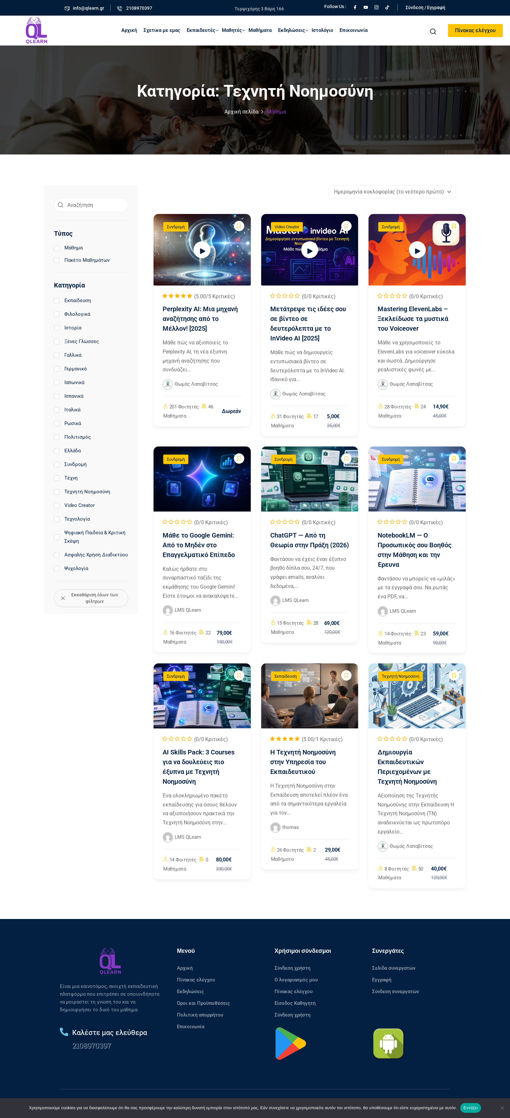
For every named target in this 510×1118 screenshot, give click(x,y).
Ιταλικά (67, 410)
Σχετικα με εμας (161, 30)
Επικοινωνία (354, 30)
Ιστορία (67, 328)
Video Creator (74, 505)
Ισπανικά (68, 396)
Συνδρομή (70, 464)
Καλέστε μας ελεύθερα (109, 1033)
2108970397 (91, 1045)
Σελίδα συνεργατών (393, 968)
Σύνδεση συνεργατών (395, 991)
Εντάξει (470, 1107)
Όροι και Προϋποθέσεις (203, 1003)
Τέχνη (66, 478)
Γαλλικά (67, 355)
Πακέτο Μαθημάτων (82, 260)
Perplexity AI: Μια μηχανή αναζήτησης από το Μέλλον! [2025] (200, 318)
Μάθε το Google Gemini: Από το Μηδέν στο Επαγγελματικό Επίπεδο (199, 545)
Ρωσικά (67, 423)
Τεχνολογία (72, 519)
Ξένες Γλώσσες (76, 341)
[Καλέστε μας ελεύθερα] (64, 1032)
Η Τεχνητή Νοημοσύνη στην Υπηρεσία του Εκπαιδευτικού (303, 762)
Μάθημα (68, 248)
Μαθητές (233, 30)
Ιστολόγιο (322, 30)
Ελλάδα (67, 451)
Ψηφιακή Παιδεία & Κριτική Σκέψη (90, 537)
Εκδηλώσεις (293, 30)
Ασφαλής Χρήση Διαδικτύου (91, 555)
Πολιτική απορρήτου (200, 1015)
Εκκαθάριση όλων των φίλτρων (89, 598)
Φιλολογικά (72, 314)
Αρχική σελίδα (241, 112)
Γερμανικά (70, 369)
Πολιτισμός (72, 437)
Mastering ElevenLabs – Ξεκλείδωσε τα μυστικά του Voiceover (413, 318)
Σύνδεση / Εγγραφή (425, 7)
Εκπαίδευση (72, 300)
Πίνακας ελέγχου (475, 30)
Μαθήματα (260, 30)
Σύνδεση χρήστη (292, 968)
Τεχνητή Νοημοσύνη (82, 492)
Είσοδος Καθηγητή (295, 1003)
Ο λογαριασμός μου (296, 980)
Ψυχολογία (71, 568)
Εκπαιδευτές (203, 30)
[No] (502, 1108)
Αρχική (129, 30)
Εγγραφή (381, 980)
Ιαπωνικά (69, 382)
